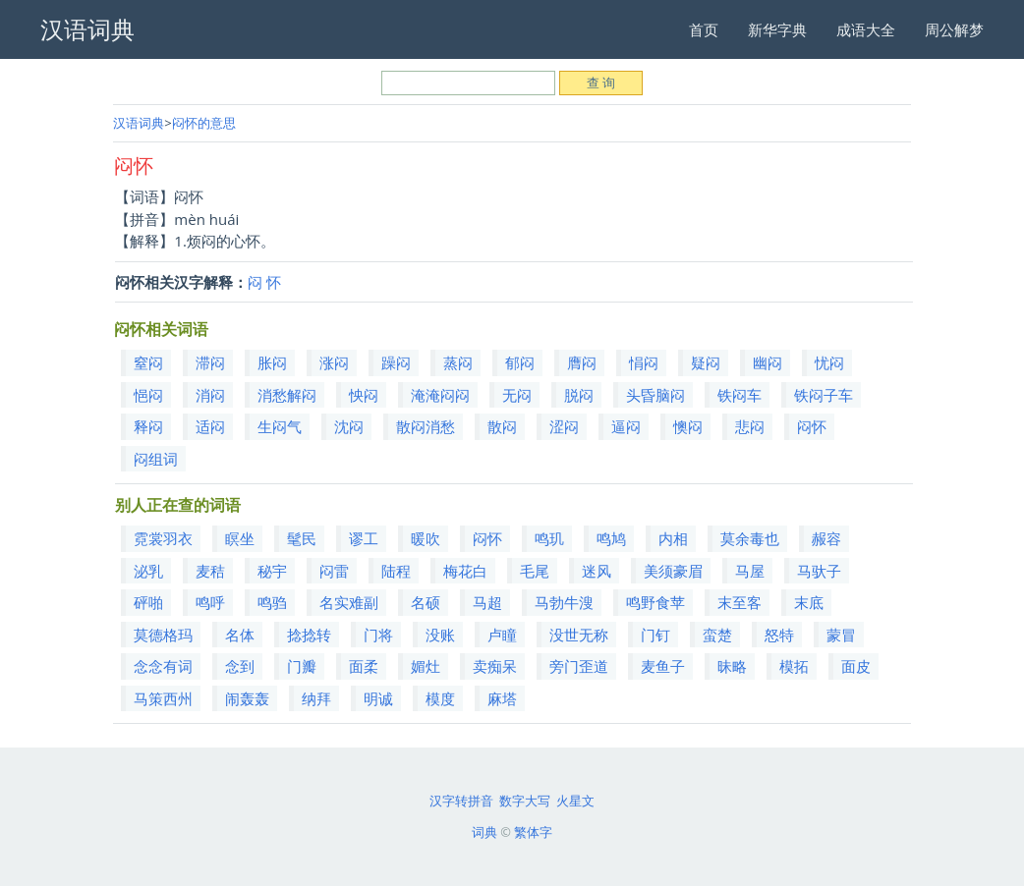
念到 (240, 666)
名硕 (425, 602)
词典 (484, 832)
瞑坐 (240, 538)
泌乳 (148, 571)
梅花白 (465, 571)
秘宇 (272, 571)
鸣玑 (549, 538)
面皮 (856, 666)
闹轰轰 (247, 698)
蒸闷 (458, 362)
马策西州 (163, 698)
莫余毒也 (749, 538)
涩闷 (564, 426)
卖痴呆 (495, 666)
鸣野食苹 (655, 602)
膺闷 (582, 362)
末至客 (739, 602)
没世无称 (578, 634)
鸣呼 (210, 602)
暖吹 (425, 538)
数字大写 (524, 800)
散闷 (502, 426)
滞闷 (210, 362)
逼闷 (626, 426)
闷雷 (334, 571)
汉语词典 (138, 123)
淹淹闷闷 (440, 395)
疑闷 (705, 362)
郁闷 (520, 362)
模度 (440, 698)
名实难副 (348, 602)
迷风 (596, 571)
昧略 (732, 666)
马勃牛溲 (564, 602)
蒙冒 (841, 634)
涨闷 (334, 362)
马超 (487, 602)
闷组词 (156, 459)
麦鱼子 (663, 666)
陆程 (396, 571)
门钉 (655, 634)
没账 (440, 634)
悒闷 (148, 395)
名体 (240, 634)
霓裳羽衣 (163, 538)
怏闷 (363, 395)
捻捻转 (309, 634)
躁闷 (396, 362)
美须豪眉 (673, 571)
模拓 (794, 666)
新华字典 (777, 29)
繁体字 (533, 832)
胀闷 (272, 362)
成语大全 (865, 29)
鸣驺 (272, 602)
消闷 (210, 395)
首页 (703, 29)
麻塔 (502, 698)
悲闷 (750, 426)
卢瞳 (502, 634)
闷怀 (811, 426)
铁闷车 (739, 395)
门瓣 (301, 666)
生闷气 (279, 426)
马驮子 (819, 571)
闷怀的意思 (204, 123)
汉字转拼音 (461, 800)
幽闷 (767, 362)
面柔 (363, 666)
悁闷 (643, 362)
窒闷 (148, 362)
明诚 (378, 698)
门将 (378, 634)
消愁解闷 (286, 395)
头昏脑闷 (655, 395)
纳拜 (316, 698)
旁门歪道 (578, 666)
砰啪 (148, 602)
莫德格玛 (163, 634)
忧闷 (829, 362)
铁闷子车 (823, 395)
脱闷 (579, 395)
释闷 (148, 426)
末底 (809, 602)
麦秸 (210, 571)
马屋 (750, 571)
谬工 (363, 538)
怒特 (779, 634)
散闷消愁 (425, 426)
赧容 (826, 538)
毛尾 (534, 571)
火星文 (575, 800)
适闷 (210, 426)
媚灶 (425, 666)
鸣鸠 (611, 538)
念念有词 (163, 666)
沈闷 (349, 426)
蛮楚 (717, 634)
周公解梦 (954, 29)
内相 (673, 538)
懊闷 (688, 426)
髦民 (301, 538)
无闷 (517, 395)
